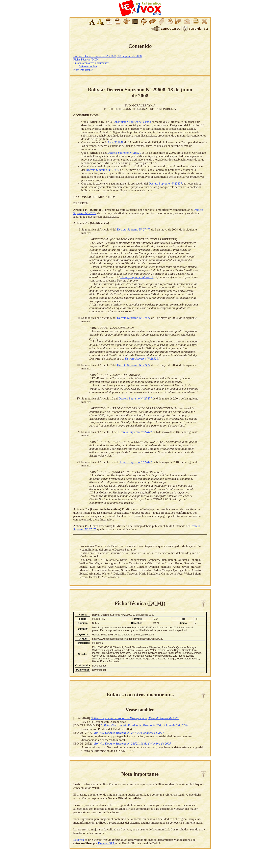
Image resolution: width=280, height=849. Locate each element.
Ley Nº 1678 (116, 142)
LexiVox (79, 839)
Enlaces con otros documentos (91, 63)
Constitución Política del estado (131, 121)
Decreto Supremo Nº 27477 (102, 169)
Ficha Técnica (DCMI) (87, 59)
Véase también (88, 66)
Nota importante (83, 69)
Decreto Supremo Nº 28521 (124, 152)
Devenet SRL (106, 843)
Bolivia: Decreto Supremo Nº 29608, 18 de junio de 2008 (107, 56)
